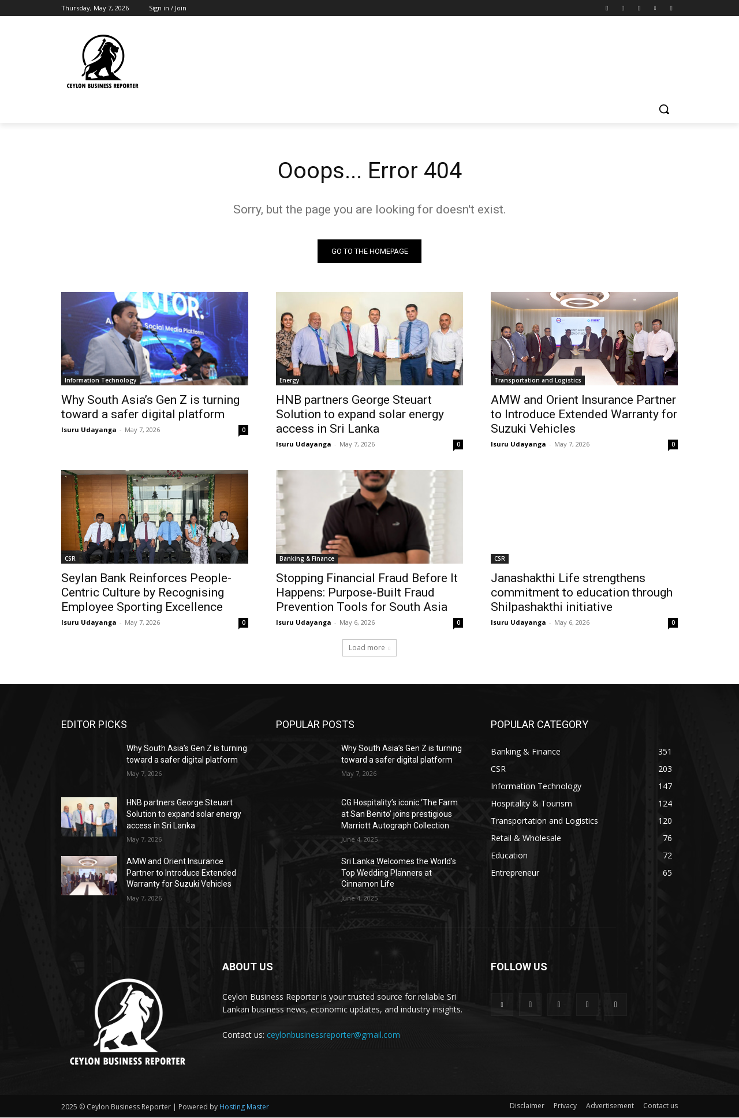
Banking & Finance (306, 559)
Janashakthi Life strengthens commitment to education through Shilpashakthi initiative (582, 593)
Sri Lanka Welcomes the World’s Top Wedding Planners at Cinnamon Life (398, 873)
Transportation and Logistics (537, 381)
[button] (664, 109)
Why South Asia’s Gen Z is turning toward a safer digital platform (150, 407)
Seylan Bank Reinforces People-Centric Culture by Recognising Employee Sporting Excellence (146, 593)
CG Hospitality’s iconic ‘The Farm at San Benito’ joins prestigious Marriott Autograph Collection (399, 814)
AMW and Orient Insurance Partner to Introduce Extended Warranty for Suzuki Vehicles (584, 414)
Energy (289, 381)
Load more (369, 648)
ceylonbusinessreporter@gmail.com (333, 1034)
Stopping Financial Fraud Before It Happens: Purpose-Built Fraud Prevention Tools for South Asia (367, 593)
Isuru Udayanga (89, 430)
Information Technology (100, 381)
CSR (70, 559)
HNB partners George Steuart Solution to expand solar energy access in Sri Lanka (360, 414)
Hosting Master (244, 1107)
